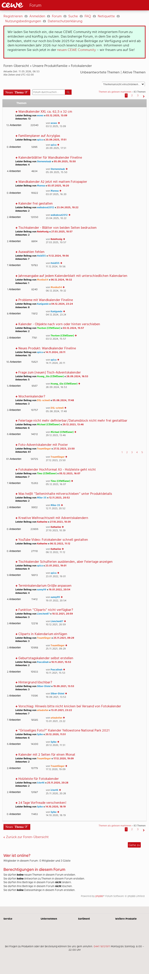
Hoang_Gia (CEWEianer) (50, 376)
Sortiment (84, 918)
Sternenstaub (44, 161)
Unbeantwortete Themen (100, 72)
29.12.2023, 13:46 (73, 424)
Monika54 (42, 279)
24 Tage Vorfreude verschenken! (42, 803)
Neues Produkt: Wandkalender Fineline (47, 348)
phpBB (99, 896)
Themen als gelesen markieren (115, 91)
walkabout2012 (45, 207)
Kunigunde (43, 304)
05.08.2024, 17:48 (63, 400)
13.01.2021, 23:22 (61, 710)
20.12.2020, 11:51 (55, 734)
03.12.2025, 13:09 (56, 115)
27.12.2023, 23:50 (64, 448)
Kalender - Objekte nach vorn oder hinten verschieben (59, 324)
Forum (57, 16)
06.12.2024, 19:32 (61, 279)
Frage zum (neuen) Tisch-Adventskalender (49, 372)
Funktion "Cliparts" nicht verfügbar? (45, 610)
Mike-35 (41, 497)
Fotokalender (81, 65)
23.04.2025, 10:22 (68, 207)
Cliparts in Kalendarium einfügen (42, 634)
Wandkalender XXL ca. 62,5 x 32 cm (45, 112)
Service (7, 918)
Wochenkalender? (31, 396)
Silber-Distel (44, 686)
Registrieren (13, 16)
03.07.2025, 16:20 (58, 185)
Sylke (40, 734)
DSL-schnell (43, 400)
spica (40, 139)
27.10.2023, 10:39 (60, 521)
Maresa (41, 185)
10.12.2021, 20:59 (62, 613)
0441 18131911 (102, 946)
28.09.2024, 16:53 (77, 376)
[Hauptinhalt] (74, 458)
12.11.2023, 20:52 (59, 497)
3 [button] (137, 95)
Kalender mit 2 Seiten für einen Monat (46, 755)
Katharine (42, 521)
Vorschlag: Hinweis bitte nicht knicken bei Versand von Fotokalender (69, 706)
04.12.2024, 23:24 (62, 304)
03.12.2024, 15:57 (73, 328)
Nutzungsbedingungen (23, 21)
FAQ (88, 16)
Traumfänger (44, 448)
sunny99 (41, 589)
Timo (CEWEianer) (47, 473)
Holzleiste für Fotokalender (38, 779)
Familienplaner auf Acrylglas (39, 136)
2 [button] (132, 95)
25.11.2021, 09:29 (63, 638)
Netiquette (106, 16)
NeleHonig (43, 231)
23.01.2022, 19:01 (55, 565)
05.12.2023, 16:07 (69, 473)
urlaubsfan (42, 710)
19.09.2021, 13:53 (63, 686)
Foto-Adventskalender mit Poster (43, 445)
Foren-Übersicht (16, 65)
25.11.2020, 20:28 (57, 782)
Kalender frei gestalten (35, 204)
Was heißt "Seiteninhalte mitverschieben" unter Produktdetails (65, 494)
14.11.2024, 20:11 (55, 352)
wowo (40, 115)
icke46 (41, 782)
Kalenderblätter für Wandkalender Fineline (50, 158)
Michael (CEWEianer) (48, 424)
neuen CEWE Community (76, 49)
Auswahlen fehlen (31, 252)
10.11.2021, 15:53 (61, 662)
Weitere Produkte (126, 918)
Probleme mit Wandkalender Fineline (45, 300)
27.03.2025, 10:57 (61, 231)
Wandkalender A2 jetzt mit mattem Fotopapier (52, 182)
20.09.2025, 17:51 (55, 139)
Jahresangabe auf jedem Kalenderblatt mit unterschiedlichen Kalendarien (72, 276)
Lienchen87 (43, 613)
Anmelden (37, 16)
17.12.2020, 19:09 (63, 758)
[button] (143, 95)
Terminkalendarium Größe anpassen (45, 586)
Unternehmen (49, 918)
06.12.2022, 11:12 (60, 543)
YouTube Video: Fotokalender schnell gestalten (53, 540)
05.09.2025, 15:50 (65, 161)
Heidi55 (41, 255)
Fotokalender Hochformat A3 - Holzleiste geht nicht (57, 470)
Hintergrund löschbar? (35, 682)
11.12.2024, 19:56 (58, 255)
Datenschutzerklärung (65, 21)
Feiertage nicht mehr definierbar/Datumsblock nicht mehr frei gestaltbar (72, 421)
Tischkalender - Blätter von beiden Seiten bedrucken (57, 228)
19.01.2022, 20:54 (59, 589)
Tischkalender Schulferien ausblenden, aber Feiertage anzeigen (65, 562)
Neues (14, 92)
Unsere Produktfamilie (49, 65)
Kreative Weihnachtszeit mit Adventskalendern (53, 518)
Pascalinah (43, 662)
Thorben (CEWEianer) (48, 328)
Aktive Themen (134, 72)
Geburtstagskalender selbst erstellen (45, 658)
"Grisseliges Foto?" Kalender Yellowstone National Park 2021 (64, 730)
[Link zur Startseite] (36, 5)
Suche (73, 16)
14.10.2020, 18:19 (55, 806)
